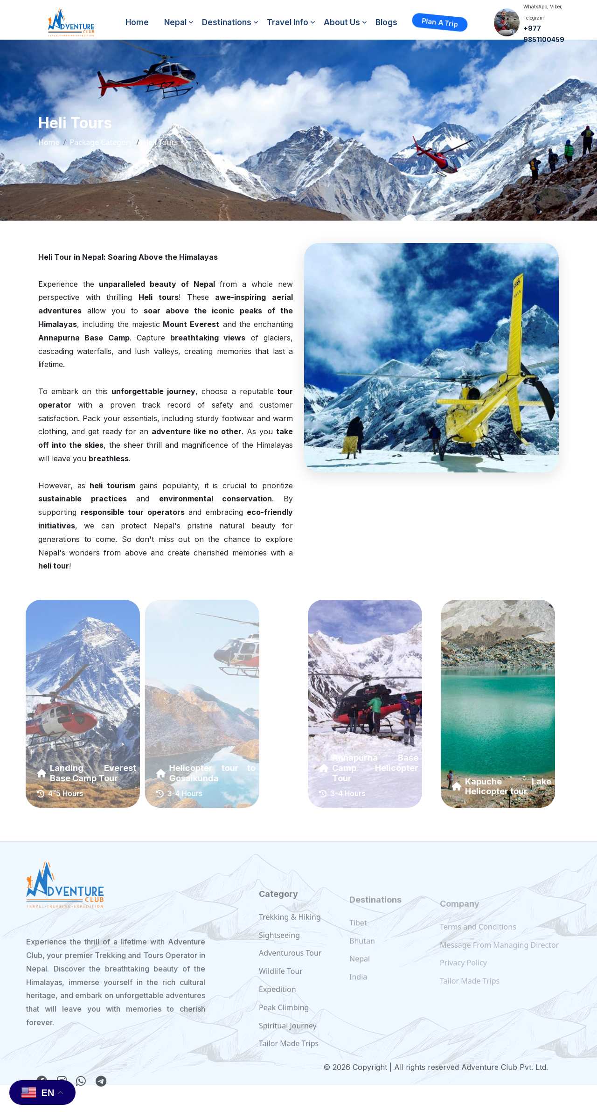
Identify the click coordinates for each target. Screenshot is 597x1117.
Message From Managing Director (499, 955)
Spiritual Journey (288, 1045)
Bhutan (362, 955)
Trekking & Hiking (290, 936)
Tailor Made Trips (470, 992)
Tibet (358, 937)
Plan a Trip (440, 22)
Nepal (175, 22)
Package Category (100, 142)
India (358, 991)
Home (137, 22)
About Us (342, 22)
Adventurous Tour (290, 972)
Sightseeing (279, 955)
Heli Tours (160, 142)
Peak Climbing (284, 1027)
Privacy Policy (463, 974)
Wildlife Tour (281, 990)
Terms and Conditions (478, 938)
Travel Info (287, 22)
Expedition (277, 1009)
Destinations (226, 22)
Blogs (386, 22)
